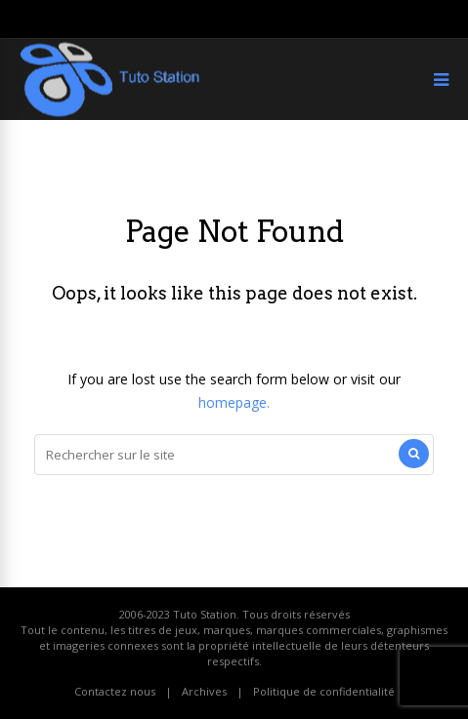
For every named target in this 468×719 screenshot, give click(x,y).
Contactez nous (114, 691)
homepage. (234, 402)
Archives (204, 691)
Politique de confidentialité (324, 691)
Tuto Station (204, 614)
